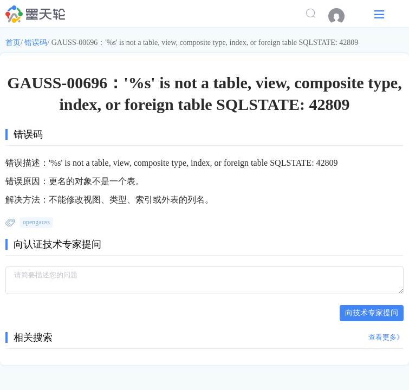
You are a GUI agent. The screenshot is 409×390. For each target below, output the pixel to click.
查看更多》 (386, 337)
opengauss (36, 222)
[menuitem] (342, 16)
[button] (379, 14)
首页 (13, 42)
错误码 (35, 42)
